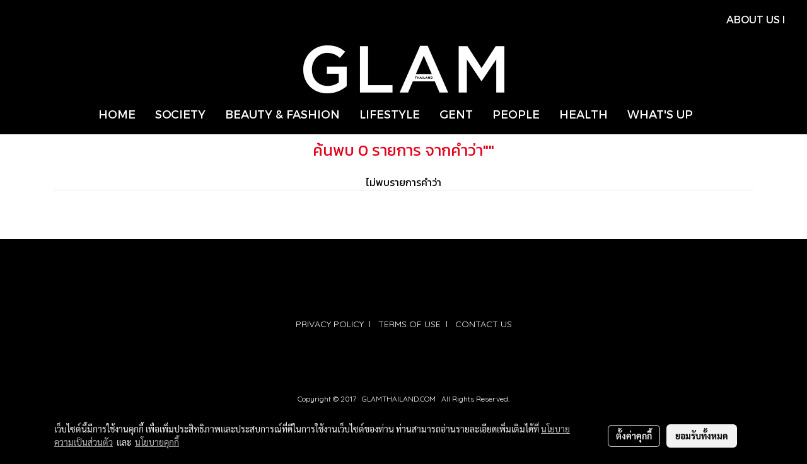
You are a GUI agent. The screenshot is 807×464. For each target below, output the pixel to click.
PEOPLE (516, 113)
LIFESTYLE (389, 113)
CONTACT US (483, 324)
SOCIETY (180, 113)
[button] (714, 114)
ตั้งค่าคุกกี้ (634, 435)
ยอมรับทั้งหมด (701, 435)
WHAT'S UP (660, 113)
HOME (117, 113)
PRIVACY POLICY (330, 324)
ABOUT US (753, 19)
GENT (456, 113)
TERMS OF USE (409, 324)
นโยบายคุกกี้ (157, 442)
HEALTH (583, 113)
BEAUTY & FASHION (282, 113)
